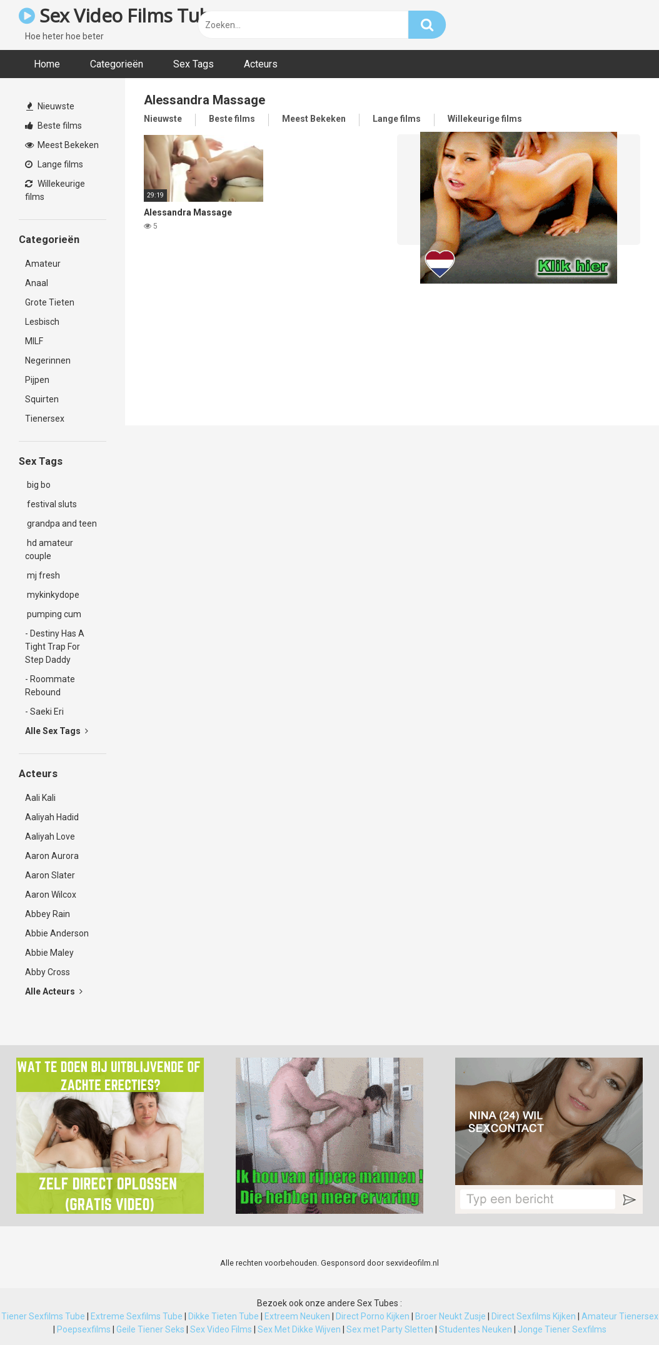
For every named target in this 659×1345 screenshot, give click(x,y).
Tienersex (44, 419)
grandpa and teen (61, 524)
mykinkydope (52, 595)
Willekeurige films (55, 190)
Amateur (43, 264)
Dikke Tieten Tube (223, 1316)
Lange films (54, 164)
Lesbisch (42, 322)
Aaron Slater (50, 875)
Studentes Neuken (475, 1329)
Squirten (42, 399)
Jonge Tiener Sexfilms (562, 1329)
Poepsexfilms (84, 1329)
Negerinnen (48, 360)
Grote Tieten (49, 302)
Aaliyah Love (50, 836)
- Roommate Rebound (50, 685)
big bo (38, 485)
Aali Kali (40, 798)
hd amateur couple (49, 549)
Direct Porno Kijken (373, 1316)
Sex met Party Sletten (389, 1329)
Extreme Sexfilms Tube (137, 1316)
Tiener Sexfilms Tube (43, 1316)
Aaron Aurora (52, 856)
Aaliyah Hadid (52, 817)
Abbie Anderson (57, 933)
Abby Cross (47, 972)
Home (47, 64)
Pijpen (37, 380)
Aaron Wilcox (50, 895)
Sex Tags (193, 64)
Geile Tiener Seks (150, 1329)
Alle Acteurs (54, 991)
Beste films (53, 126)
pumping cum (53, 614)
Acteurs (261, 64)
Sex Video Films (221, 1329)
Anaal (36, 283)
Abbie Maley (49, 953)
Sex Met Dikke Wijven (299, 1329)
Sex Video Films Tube (120, 15)
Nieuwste (50, 106)
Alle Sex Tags (56, 731)
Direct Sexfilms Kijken (533, 1316)
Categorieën (116, 64)
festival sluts (51, 504)
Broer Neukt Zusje (450, 1316)
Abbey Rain (47, 914)
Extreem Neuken (297, 1316)
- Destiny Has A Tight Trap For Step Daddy (54, 646)
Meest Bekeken (62, 145)
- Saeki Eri (44, 712)
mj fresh (42, 575)
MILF (34, 341)
